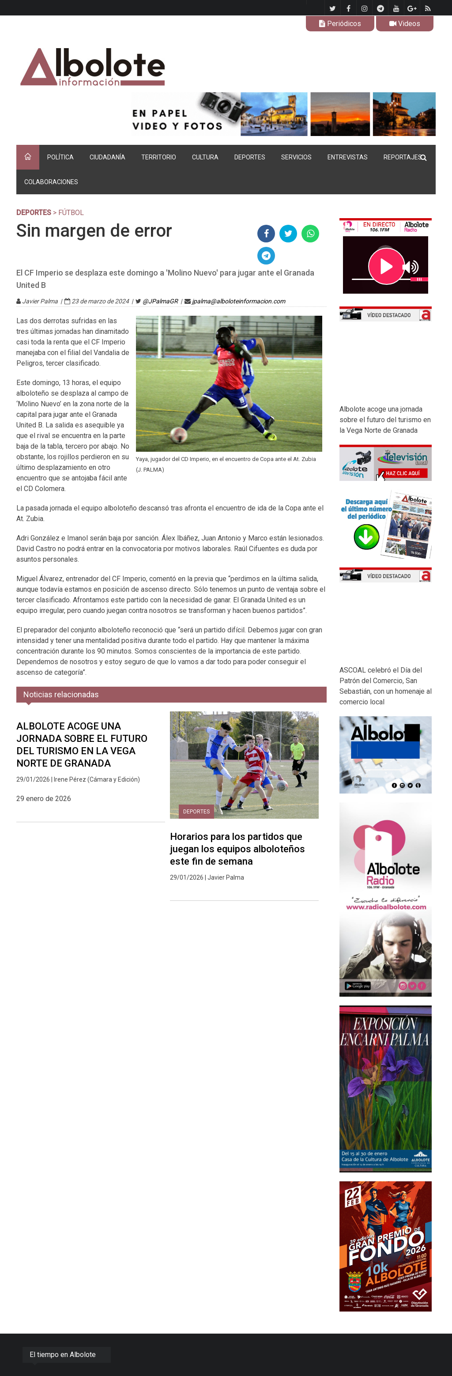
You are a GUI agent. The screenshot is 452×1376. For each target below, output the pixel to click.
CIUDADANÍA (107, 157)
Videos (404, 23)
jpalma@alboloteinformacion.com (238, 301)
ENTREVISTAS (348, 157)
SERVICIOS (296, 157)
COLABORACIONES (51, 181)
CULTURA (205, 157)
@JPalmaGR (160, 301)
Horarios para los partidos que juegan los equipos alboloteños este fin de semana (237, 849)
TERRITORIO (158, 157)
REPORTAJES (403, 157)
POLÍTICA (60, 157)
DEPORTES (249, 157)
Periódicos (340, 23)
